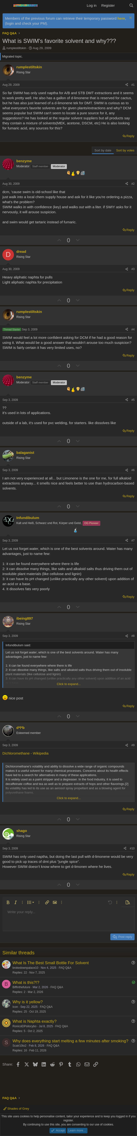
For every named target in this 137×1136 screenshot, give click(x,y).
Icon (15, 1007)
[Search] (131, 5)
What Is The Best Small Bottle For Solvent (50, 963)
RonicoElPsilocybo (24, 1026)
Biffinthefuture (21, 987)
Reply (130, 136)
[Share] (127, 85)
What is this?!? (25, 982)
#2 (133, 183)
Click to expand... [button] (69, 684)
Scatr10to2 (19, 1045)
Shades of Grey (16, 1108)
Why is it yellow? (27, 1002)
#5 (133, 400)
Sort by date (102, 150)
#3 (133, 269)
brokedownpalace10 (25, 967)
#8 (133, 636)
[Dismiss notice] (130, 18)
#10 (132, 848)
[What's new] (121, 5)
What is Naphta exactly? (34, 1021)
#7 (133, 540)
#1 (133, 84)
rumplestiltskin (16, 48)
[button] (8, 902)
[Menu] (6, 5)
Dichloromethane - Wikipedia (25, 753)
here (121, 18)
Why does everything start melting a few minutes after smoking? (70, 1041)
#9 (133, 745)
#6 (133, 470)
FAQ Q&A (65, 967)
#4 (133, 329)
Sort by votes (125, 150)
